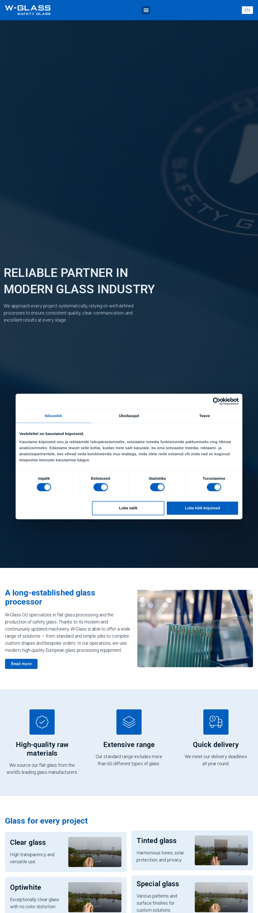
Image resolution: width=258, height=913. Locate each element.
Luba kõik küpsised (202, 508)
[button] (146, 10)
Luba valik (128, 508)
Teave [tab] (204, 416)
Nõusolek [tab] (53, 416)
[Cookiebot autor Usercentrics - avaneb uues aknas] (217, 401)
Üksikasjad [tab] (129, 416)
